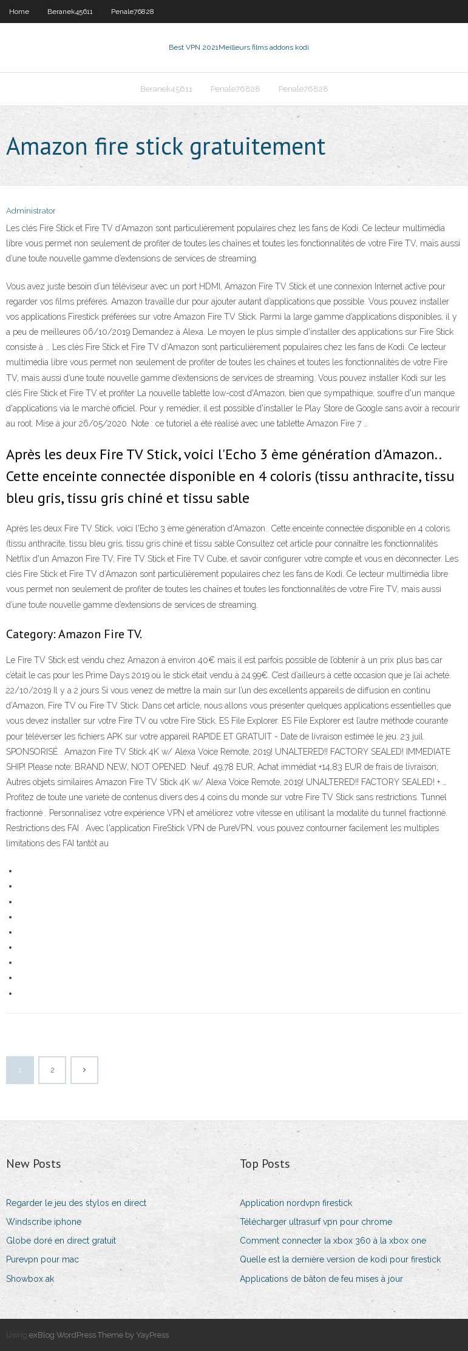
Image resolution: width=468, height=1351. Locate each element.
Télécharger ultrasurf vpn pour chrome (316, 1222)
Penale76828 (132, 11)
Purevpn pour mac (42, 1259)
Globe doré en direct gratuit (61, 1240)
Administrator (31, 210)
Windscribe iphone (43, 1222)
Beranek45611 (70, 11)
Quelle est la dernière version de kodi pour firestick (340, 1259)
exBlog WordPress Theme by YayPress (99, 1334)
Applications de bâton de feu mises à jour (321, 1279)
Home (19, 11)
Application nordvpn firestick (296, 1203)
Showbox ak (30, 1279)
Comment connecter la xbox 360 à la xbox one (333, 1240)
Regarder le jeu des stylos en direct (76, 1203)
